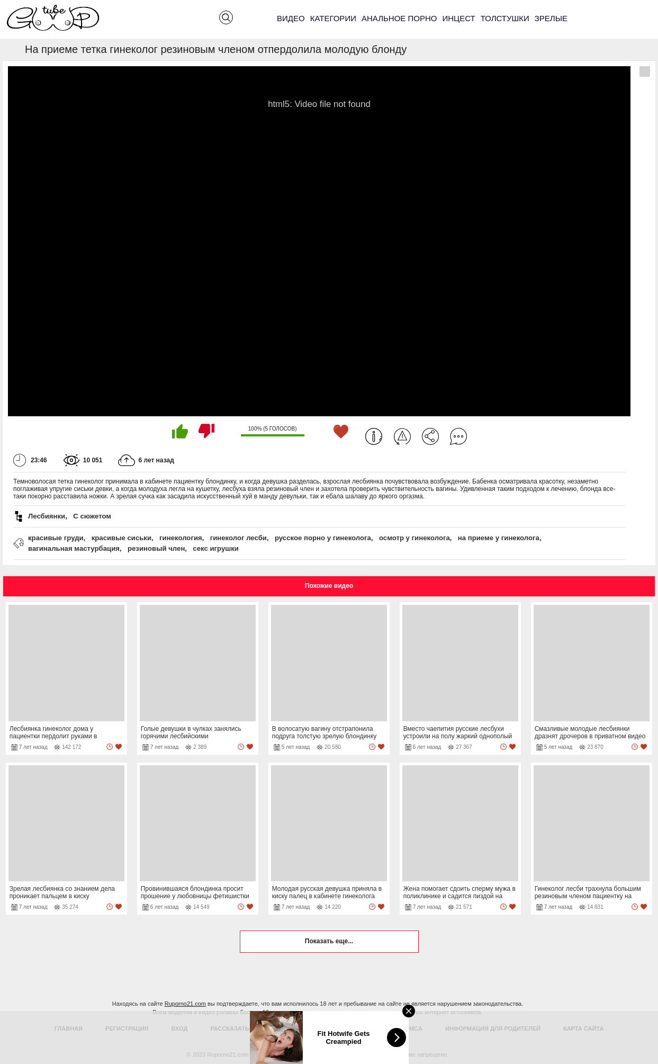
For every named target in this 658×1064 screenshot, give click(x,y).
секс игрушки (216, 548)
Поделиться (430, 436)
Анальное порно (399, 18)
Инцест (458, 18)
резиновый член (156, 548)
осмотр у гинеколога (414, 538)
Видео (291, 18)
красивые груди (56, 538)
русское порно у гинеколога (323, 538)
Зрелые (551, 18)
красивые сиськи (121, 538)
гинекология (180, 538)
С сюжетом (92, 516)
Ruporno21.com (185, 1003)
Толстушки (505, 18)
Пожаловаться (402, 436)
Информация (373, 436)
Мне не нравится (206, 431)
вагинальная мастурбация (74, 548)
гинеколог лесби (238, 538)
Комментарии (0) (458, 436)
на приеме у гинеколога (498, 538)
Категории (333, 18)
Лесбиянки (46, 516)
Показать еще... (329, 941)
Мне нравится (180, 431)
